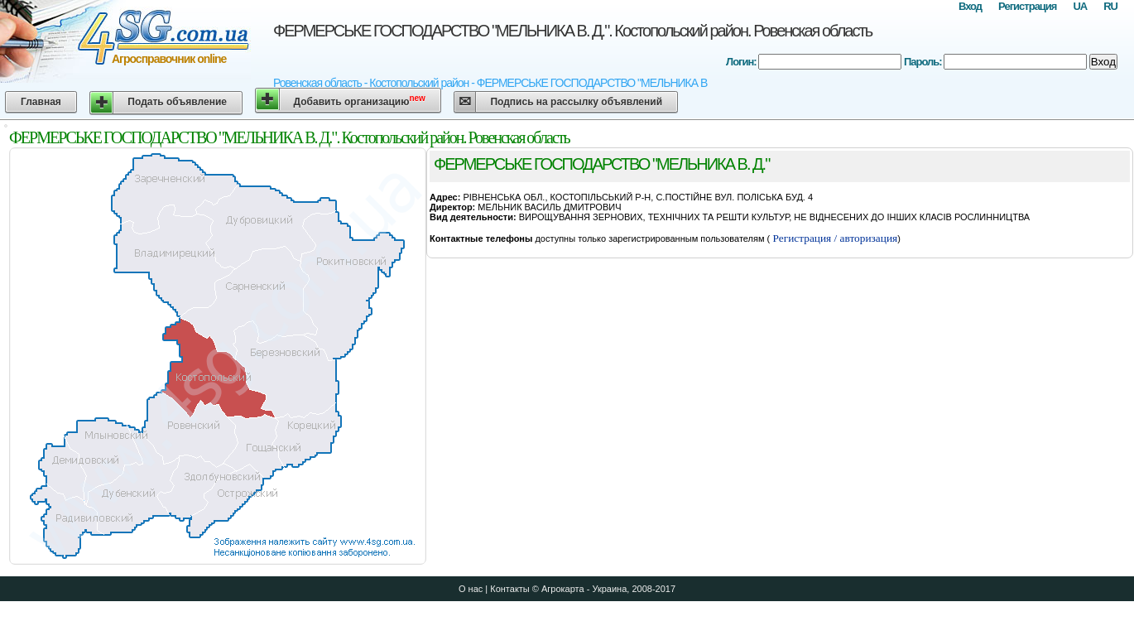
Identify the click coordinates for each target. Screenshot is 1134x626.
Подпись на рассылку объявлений (576, 102)
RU (1110, 6)
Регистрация (1027, 6)
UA (1080, 6)
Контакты (510, 589)
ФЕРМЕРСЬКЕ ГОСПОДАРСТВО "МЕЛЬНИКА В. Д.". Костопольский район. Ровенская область (572, 31)
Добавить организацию (359, 101)
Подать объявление (177, 102)
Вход (970, 6)
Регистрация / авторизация (833, 238)
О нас (471, 589)
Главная (41, 102)
